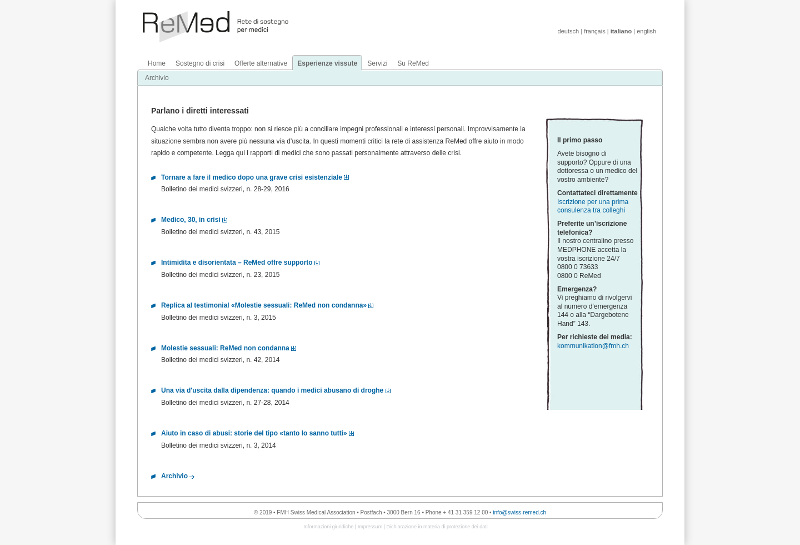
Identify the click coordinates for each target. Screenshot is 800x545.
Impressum (370, 526)
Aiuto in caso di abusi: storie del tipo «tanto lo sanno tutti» (254, 433)
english (646, 31)
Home (157, 63)
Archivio (157, 78)
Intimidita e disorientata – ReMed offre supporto (237, 262)
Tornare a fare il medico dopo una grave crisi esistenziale (251, 177)
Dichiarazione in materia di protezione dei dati (437, 526)
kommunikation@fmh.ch (593, 346)
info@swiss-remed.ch (519, 512)
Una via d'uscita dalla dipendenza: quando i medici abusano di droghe (272, 390)
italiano (621, 31)
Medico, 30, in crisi (191, 220)
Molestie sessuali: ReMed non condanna (225, 348)
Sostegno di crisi (200, 63)
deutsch (568, 31)
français (595, 31)
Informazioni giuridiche (328, 526)
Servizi (377, 63)
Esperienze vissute (327, 63)
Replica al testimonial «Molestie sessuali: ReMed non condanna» (264, 305)
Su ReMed (413, 63)
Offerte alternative (260, 63)
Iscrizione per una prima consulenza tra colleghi (592, 206)
